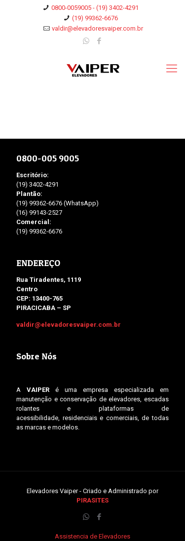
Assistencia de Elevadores (92, 536)
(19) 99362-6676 (95, 18)
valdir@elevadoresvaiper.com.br (97, 28)
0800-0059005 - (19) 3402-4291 (95, 7)
